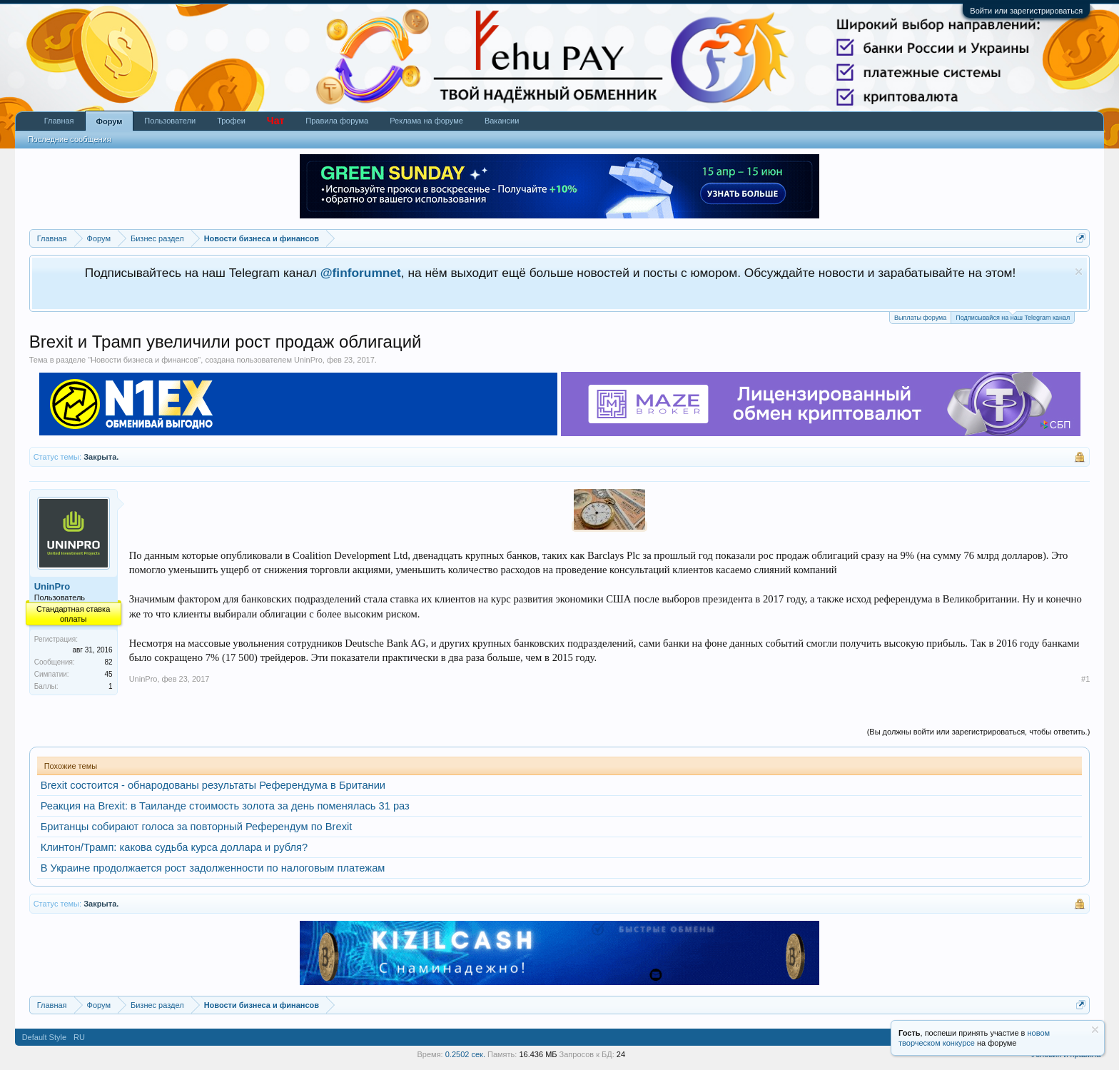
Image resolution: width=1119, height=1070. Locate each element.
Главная (59, 120)
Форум (109, 121)
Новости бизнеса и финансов (144, 359)
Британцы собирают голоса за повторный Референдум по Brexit (197, 826)
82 (109, 662)
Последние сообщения (69, 139)
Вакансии (502, 120)
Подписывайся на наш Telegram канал (1013, 316)
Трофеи (231, 120)
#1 (1085, 679)
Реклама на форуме (426, 120)
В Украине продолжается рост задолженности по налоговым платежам (213, 868)
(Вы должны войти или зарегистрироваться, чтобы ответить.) (978, 731)
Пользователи (170, 120)
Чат (275, 120)
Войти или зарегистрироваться (1026, 10)
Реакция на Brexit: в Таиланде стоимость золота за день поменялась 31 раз (225, 806)
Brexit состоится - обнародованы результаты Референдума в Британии (213, 785)
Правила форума (336, 120)
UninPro (308, 359)
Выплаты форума (920, 317)
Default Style (44, 1037)
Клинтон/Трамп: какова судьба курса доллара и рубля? (174, 847)
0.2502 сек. (465, 1054)
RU (79, 1037)
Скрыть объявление (1078, 271)
